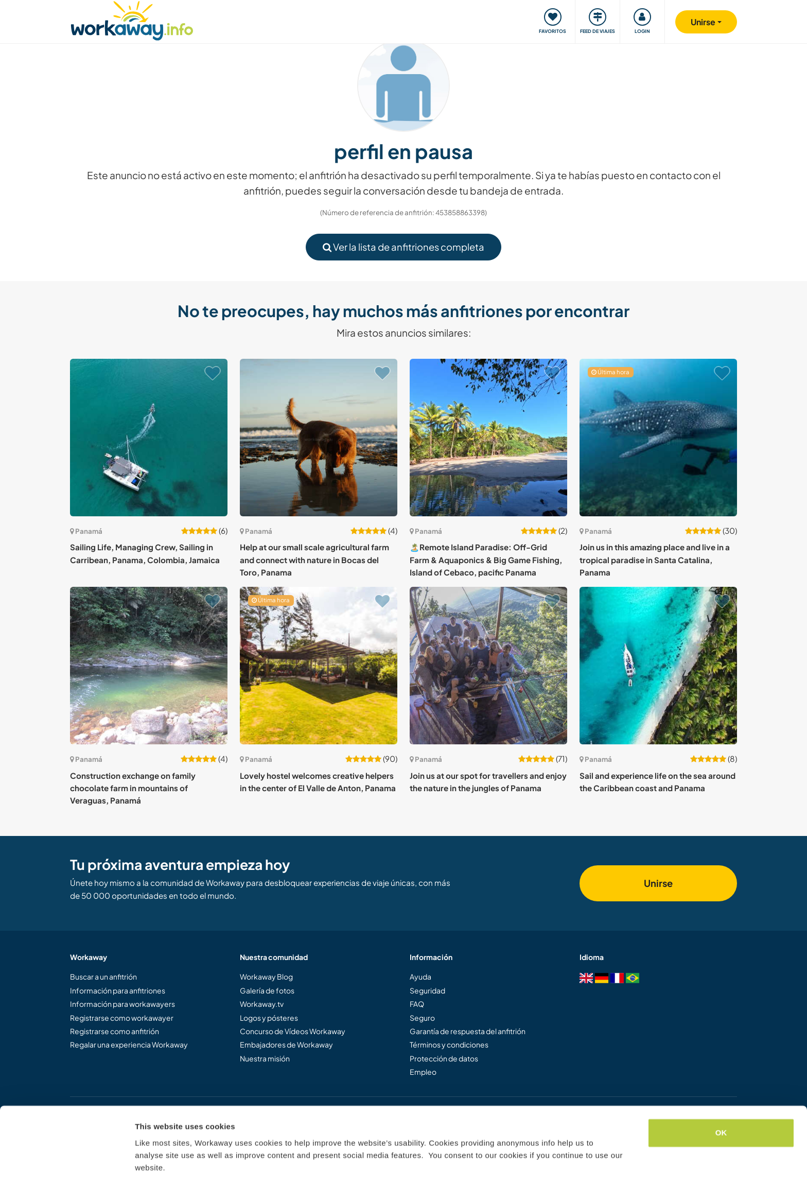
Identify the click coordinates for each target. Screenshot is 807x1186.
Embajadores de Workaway (286, 1044)
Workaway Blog (266, 976)
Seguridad (427, 990)
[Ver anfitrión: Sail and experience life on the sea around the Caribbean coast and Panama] (658, 665)
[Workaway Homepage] (132, 19)
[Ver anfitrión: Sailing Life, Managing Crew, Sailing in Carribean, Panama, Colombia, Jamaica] (148, 437)
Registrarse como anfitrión (114, 1031)
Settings (150, 1165)
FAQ (417, 1003)
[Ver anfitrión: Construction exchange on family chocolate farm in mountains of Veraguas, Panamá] (148, 665)
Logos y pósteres (269, 1017)
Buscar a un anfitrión (103, 976)
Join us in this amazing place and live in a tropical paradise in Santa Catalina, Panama (655, 559)
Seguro (422, 1017)
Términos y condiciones (449, 1044)
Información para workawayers (122, 1003)
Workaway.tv (262, 1003)
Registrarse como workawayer (121, 1017)
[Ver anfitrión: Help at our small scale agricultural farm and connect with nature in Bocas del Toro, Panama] (318, 437)
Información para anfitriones (117, 990)
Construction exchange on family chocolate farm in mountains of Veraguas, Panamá (133, 788)
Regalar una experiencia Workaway (129, 1044)
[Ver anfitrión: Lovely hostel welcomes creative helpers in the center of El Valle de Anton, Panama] (318, 665)
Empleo (423, 1071)
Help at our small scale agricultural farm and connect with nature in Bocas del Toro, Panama (314, 559)
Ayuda (420, 976)
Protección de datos (444, 1058)
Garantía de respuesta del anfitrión (467, 1031)
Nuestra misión (265, 1058)
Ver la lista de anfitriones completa (403, 247)
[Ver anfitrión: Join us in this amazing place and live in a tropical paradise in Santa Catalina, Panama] (658, 437)
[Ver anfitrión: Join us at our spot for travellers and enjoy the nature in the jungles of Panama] (488, 665)
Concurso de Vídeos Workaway (292, 1031)
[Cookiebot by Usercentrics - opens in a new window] (67, 1166)
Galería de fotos (267, 990)
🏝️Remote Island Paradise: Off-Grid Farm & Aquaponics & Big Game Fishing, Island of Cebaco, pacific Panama (486, 559)
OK (721, 1102)
